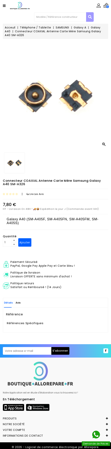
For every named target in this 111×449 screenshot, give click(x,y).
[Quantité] (7, 242)
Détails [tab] (8, 302)
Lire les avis (35, 194)
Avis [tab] (18, 302)
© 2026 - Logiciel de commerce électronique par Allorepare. (55, 447)
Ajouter (24, 242)
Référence (14, 314)
